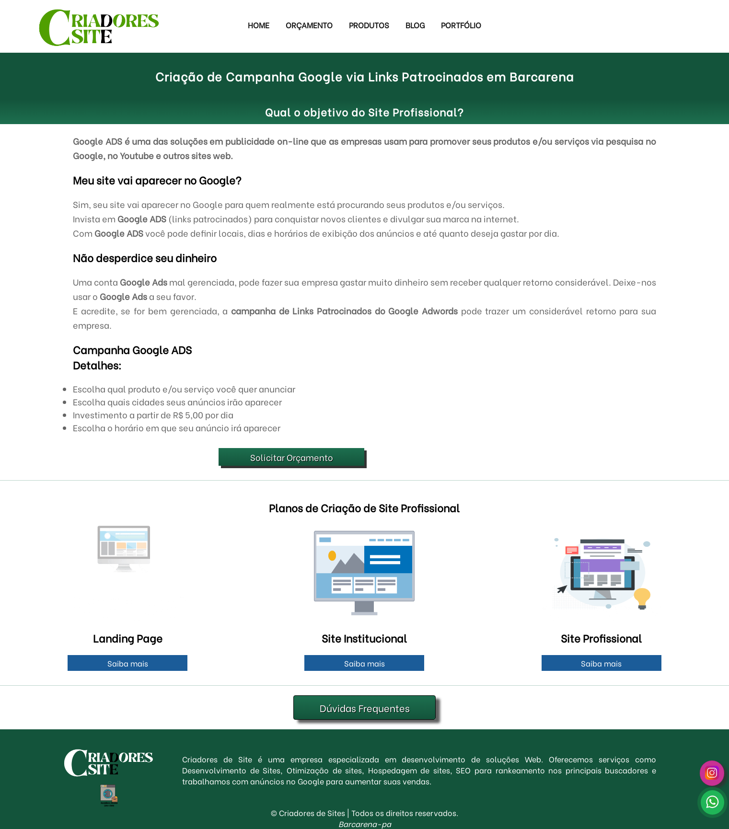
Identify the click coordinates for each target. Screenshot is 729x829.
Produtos (369, 24)
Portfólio (461, 24)
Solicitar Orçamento (291, 456)
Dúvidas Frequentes (365, 707)
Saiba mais (127, 662)
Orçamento (309, 24)
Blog (415, 24)
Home (258, 24)
